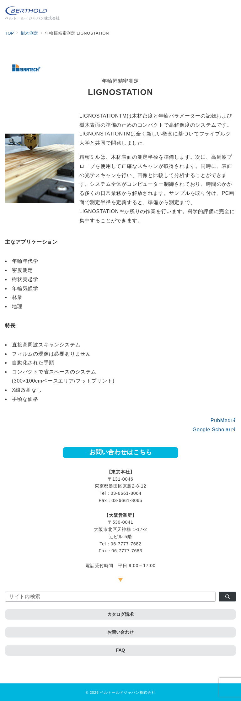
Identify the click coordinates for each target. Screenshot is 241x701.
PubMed (223, 420)
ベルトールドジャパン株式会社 (127, 692)
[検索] (227, 597)
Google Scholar (214, 429)
